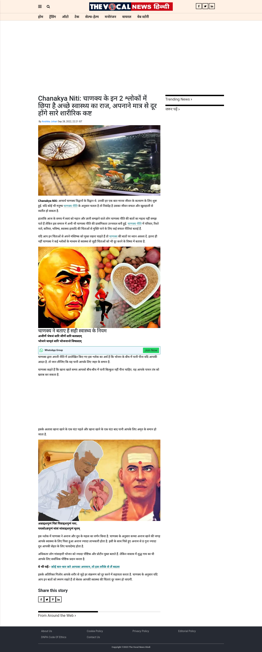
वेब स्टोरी (143, 17)
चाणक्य (113, 236)
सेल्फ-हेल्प (92, 17)
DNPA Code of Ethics (53, 637)
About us (46, 631)
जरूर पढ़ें (171, 109)
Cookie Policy (95, 631)
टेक (77, 17)
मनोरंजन (110, 17)
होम (40, 17)
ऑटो (65, 17)
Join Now (151, 350)
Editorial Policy (187, 631)
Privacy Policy (141, 631)
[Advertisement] (131, 63)
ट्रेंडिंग (52, 17)
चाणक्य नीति (71, 206)
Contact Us (93, 637)
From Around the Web (56, 615)
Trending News (177, 99)
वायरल (126, 17)
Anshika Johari (49, 121)
